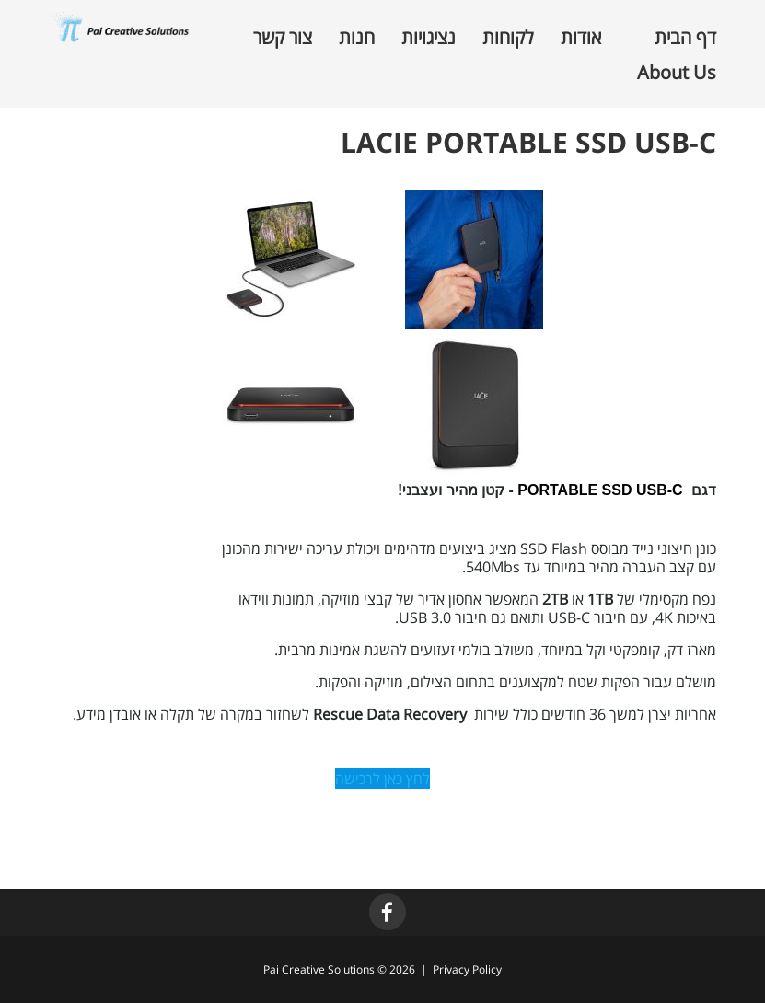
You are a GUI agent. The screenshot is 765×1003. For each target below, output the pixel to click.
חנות (357, 38)
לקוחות (508, 38)
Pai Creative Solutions (319, 969)
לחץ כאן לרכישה (382, 778)
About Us (676, 73)
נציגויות (428, 38)
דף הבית (685, 38)
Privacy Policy (467, 969)
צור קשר (282, 38)
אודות (581, 38)
